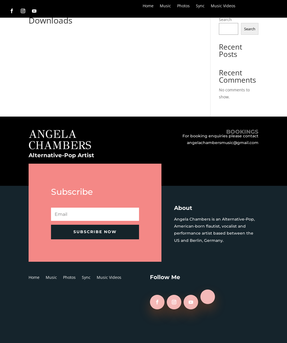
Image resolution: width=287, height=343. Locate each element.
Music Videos (223, 6)
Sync (200, 6)
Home (148, 6)
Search (225, 19)
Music (165, 6)
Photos (183, 6)
